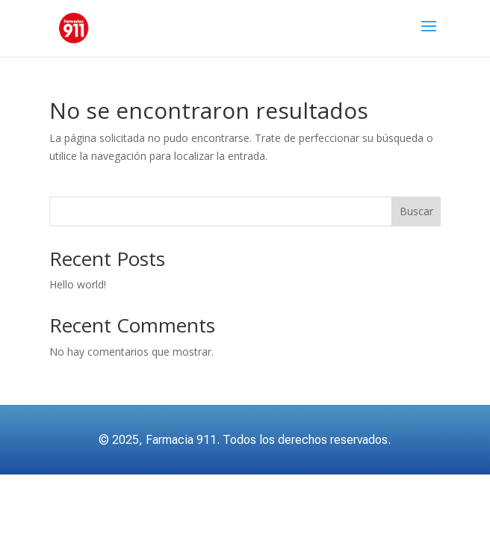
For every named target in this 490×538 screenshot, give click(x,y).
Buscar (416, 211)
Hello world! (77, 284)
